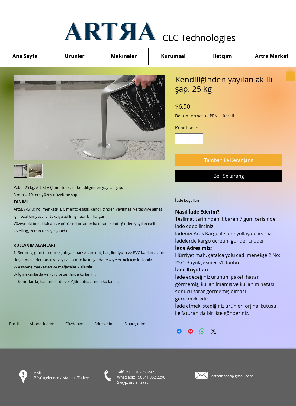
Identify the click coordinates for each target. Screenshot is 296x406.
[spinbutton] (189, 139)
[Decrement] (180, 139)
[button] (290, 75)
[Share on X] (213, 331)
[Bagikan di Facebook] (179, 331)
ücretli (229, 116)
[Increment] (198, 139)
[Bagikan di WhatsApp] (202, 331)
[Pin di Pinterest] (190, 331)
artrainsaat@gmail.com (232, 376)
